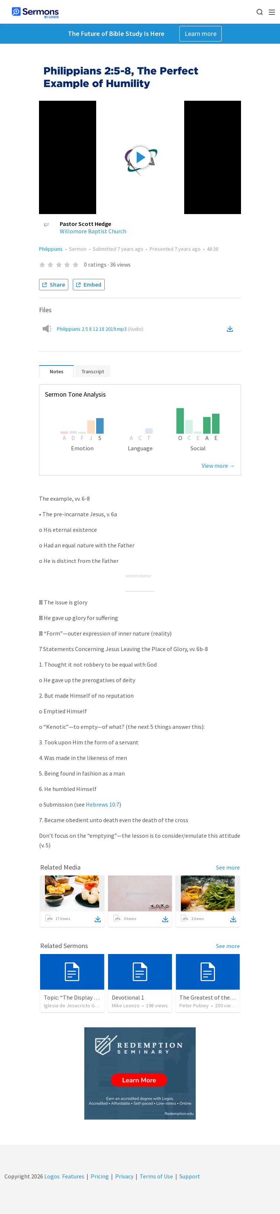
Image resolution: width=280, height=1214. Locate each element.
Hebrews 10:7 (102, 804)
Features (73, 1176)
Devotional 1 (128, 997)
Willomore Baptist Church (93, 231)
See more (228, 867)
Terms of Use (156, 1176)
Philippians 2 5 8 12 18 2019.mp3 (100, 329)
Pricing (100, 1176)
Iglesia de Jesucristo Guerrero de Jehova (90, 1005)
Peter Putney (194, 1005)
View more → (218, 465)
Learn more (200, 33)
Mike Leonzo (126, 1005)
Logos (51, 1176)
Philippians (51, 249)
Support (189, 1176)
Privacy (124, 1176)
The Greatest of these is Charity (219, 997)
